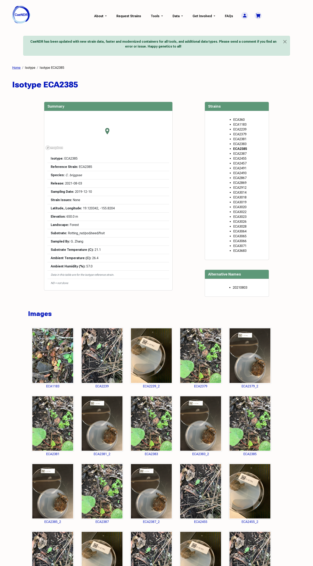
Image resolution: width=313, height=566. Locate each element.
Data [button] (176, 16)
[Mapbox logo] (54, 147)
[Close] (285, 41)
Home (16, 68)
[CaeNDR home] (21, 14)
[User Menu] (244, 15)
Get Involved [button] (203, 16)
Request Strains (128, 16)
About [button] (99, 16)
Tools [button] (155, 16)
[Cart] (258, 15)
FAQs (229, 16)
